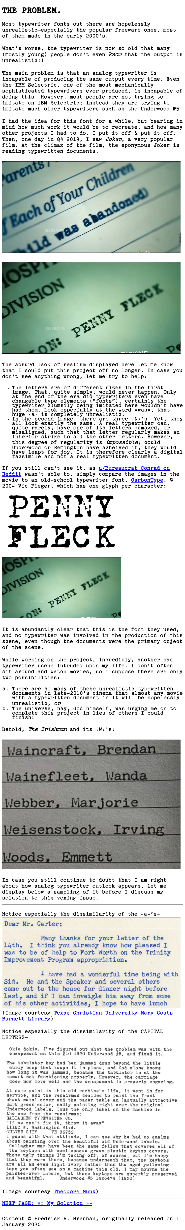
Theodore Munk (74, 1192)
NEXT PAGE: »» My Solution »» (47, 1203)
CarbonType (147, 480)
